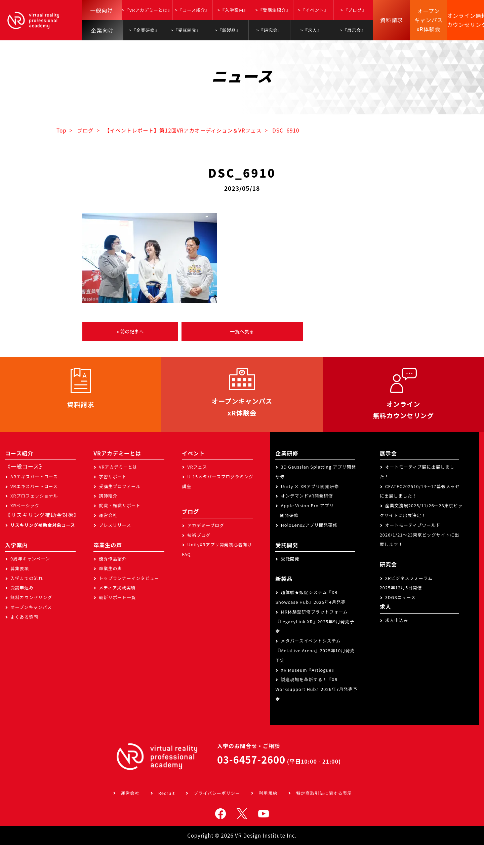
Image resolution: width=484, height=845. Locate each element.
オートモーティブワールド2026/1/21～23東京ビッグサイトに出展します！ (419, 535)
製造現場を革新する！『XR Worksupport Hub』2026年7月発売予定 (316, 689)
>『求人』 (311, 30)
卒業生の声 (110, 568)
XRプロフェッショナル (34, 495)
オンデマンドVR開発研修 (307, 495)
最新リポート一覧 (117, 597)
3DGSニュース (400, 597)
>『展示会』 (353, 30)
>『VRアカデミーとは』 (147, 10)
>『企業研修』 (144, 30)
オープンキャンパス (31, 607)
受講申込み (22, 587)
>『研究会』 (269, 30)
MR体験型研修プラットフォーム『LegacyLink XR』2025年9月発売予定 (314, 621)
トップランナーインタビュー (129, 578)
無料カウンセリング (31, 597)
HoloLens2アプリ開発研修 (309, 525)
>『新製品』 (228, 30)
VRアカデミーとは (118, 467)
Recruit (166, 793)
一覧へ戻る (242, 331)
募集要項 (19, 568)
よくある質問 (24, 617)
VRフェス (197, 467)
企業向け (102, 30)
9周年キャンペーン (30, 558)
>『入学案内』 (232, 10)
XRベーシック (24, 505)
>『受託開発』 (185, 30)
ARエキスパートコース (34, 476)
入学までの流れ (26, 578)
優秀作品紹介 (113, 558)
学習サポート (113, 476)
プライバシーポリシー (217, 793)
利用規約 (268, 793)
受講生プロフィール (119, 486)
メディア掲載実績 (117, 587)
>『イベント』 (313, 10)
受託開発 (290, 558)
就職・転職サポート (119, 505)
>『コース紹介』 (192, 10)
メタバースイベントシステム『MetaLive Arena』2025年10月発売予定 (315, 650)
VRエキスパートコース (34, 486)
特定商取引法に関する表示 (324, 793)
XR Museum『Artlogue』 (308, 670)
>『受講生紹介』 (273, 10)
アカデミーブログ (205, 525)
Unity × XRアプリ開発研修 (310, 486)
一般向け (101, 10)
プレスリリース (115, 525)
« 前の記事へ (130, 331)
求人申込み (396, 620)
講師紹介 (108, 495)
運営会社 (108, 515)
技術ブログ (198, 535)
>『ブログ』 (353, 10)
